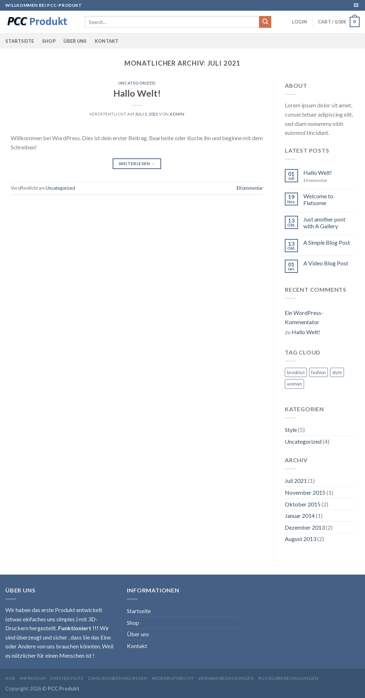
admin (177, 114)
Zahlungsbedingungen (118, 678)
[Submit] (265, 22)
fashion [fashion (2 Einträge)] (318, 372)
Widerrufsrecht (173, 678)
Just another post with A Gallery (324, 222)
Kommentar (249, 188)
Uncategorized (136, 83)
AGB (10, 678)
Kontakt (107, 41)
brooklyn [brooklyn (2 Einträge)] (296, 372)
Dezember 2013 (305, 527)
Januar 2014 (300, 515)
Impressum (33, 678)
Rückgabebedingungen (288, 678)
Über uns (75, 41)
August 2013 (300, 538)
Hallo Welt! (137, 93)
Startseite (19, 41)
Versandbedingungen (226, 678)
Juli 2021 (296, 480)
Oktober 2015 (302, 504)
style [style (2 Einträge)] (337, 372)
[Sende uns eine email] (356, 5)
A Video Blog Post (325, 263)
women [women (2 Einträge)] (294, 384)
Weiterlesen (137, 163)
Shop (49, 41)
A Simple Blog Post (326, 242)
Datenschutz (67, 678)
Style (291, 429)
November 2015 (305, 492)
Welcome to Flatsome (318, 199)
